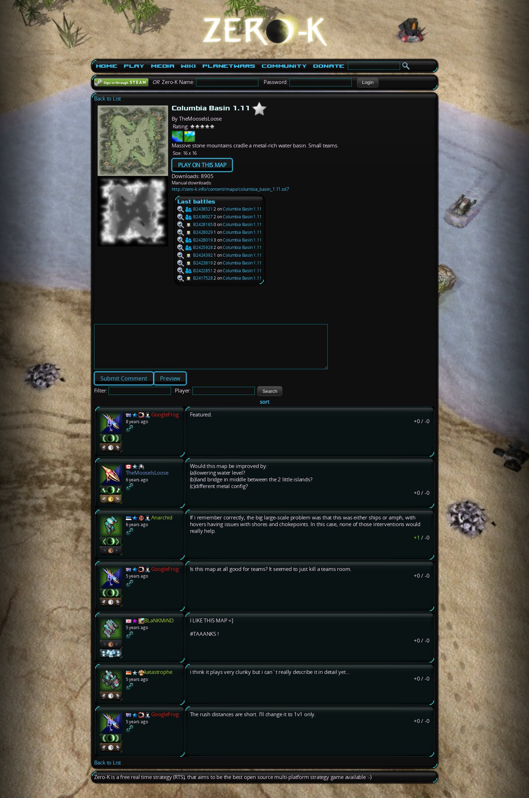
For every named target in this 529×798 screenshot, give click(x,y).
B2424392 (195, 255)
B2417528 (195, 278)
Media (162, 66)
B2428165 (195, 224)
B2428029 (195, 232)
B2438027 (195, 217)
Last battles (196, 201)
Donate (328, 66)
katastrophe (158, 680)
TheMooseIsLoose (147, 481)
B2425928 (195, 247)
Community (284, 66)
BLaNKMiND (159, 629)
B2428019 (195, 240)
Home (106, 66)
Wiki (188, 66)
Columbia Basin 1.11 (242, 209)
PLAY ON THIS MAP (202, 165)
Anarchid (161, 526)
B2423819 (195, 263)
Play (134, 66)
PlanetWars (228, 66)
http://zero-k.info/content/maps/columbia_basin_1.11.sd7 (230, 189)
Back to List (107, 98)
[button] (368, 82)
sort (264, 410)
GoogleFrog (165, 423)
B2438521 (195, 209)
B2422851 (195, 271)
